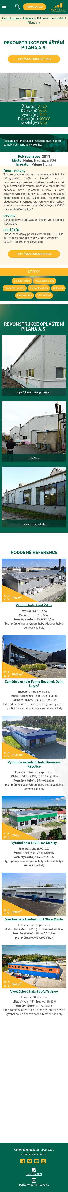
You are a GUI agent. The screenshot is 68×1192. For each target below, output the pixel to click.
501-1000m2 (44, 295)
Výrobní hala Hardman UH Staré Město (34, 919)
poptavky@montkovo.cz (34, 1184)
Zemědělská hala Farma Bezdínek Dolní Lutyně (34, 684)
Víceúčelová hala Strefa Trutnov (34, 992)
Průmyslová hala (39, 288)
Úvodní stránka (11, 18)
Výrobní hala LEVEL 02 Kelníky (34, 843)
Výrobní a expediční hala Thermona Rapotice (34, 764)
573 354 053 (34, 1172)
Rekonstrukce (24, 295)
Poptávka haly (35, 7)
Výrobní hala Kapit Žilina (34, 605)
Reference (29, 18)
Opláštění (58, 288)
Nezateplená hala (44, 280)
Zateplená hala (22, 280)
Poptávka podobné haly (34, 59)
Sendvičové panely (15, 288)
